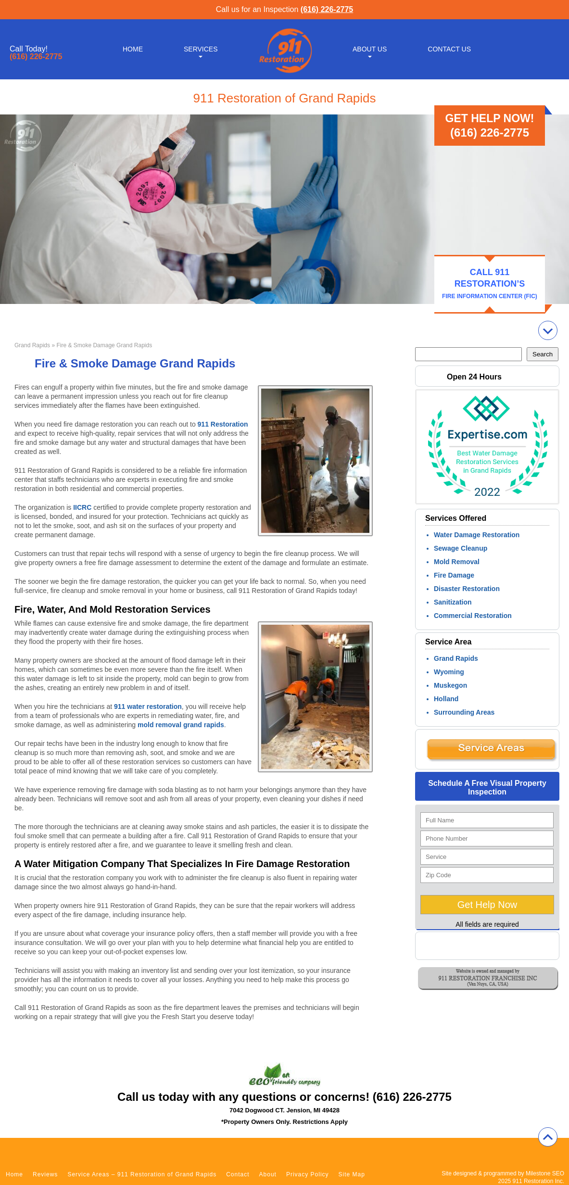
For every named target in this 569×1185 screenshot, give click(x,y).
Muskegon (450, 685)
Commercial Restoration (473, 615)
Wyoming (449, 672)
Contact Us (449, 49)
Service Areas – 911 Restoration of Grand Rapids (141, 1174)
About (268, 1174)
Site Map (352, 1174)
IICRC (82, 507)
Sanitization (453, 602)
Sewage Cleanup (460, 548)
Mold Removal (457, 562)
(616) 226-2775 (327, 9)
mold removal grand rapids (181, 725)
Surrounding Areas (464, 712)
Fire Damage (454, 575)
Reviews (45, 1174)
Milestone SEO (545, 1173)
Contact (237, 1174)
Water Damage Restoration (476, 535)
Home (133, 49)
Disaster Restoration (467, 588)
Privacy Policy (307, 1174)
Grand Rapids (32, 345)
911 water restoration (148, 706)
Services (201, 49)
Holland (446, 699)
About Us (370, 49)
